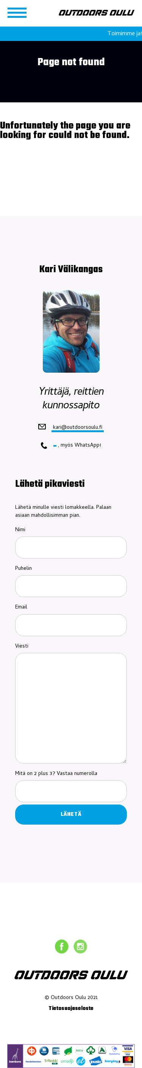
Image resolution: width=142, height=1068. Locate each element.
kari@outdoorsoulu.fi (77, 427)
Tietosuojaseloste (71, 1008)
